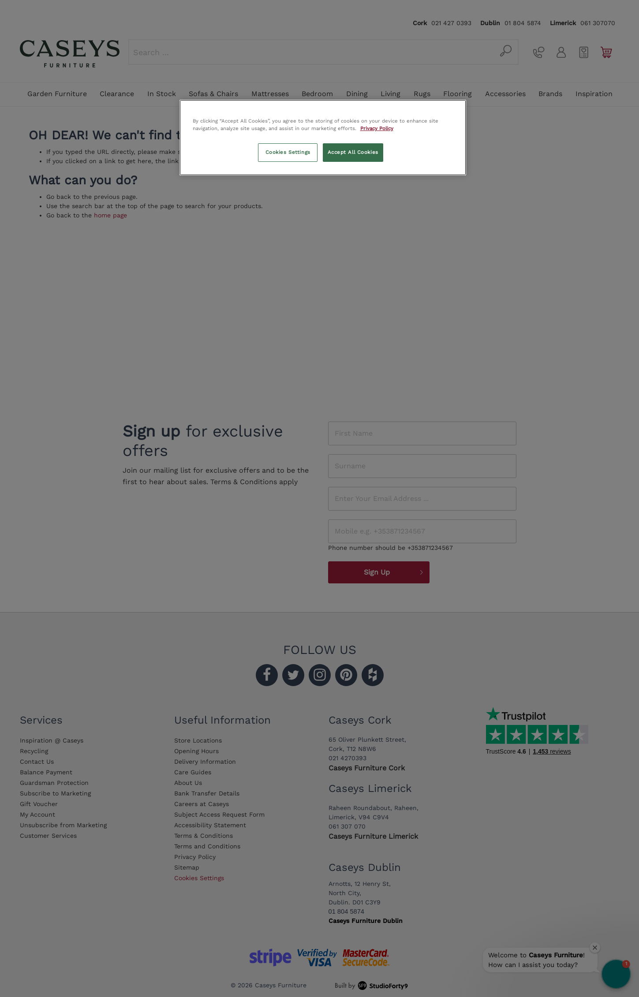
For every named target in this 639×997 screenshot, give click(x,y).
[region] (322, 138)
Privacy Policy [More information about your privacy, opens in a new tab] (376, 128)
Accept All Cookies (353, 152)
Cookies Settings (287, 152)
